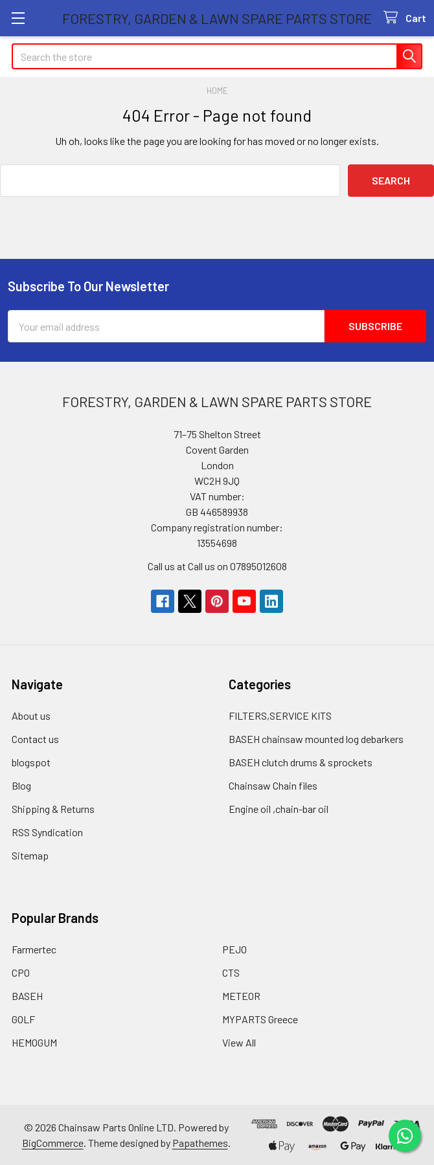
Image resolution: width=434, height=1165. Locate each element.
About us (31, 715)
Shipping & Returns (53, 808)
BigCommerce (53, 1142)
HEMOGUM (34, 1042)
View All (239, 1042)
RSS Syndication (47, 831)
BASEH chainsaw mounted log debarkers (316, 738)
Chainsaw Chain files (273, 785)
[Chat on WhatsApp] (405, 1136)
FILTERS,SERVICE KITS (280, 715)
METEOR (241, 995)
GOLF (23, 1018)
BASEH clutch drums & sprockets (300, 761)
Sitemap (30, 855)
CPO (21, 972)
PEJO (234, 948)
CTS (231, 972)
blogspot (31, 761)
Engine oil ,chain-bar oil (278, 808)
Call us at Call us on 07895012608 (217, 565)
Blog (21, 785)
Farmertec (34, 948)
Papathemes (200, 1142)
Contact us (35, 738)
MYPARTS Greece (260, 1018)
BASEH (27, 995)
